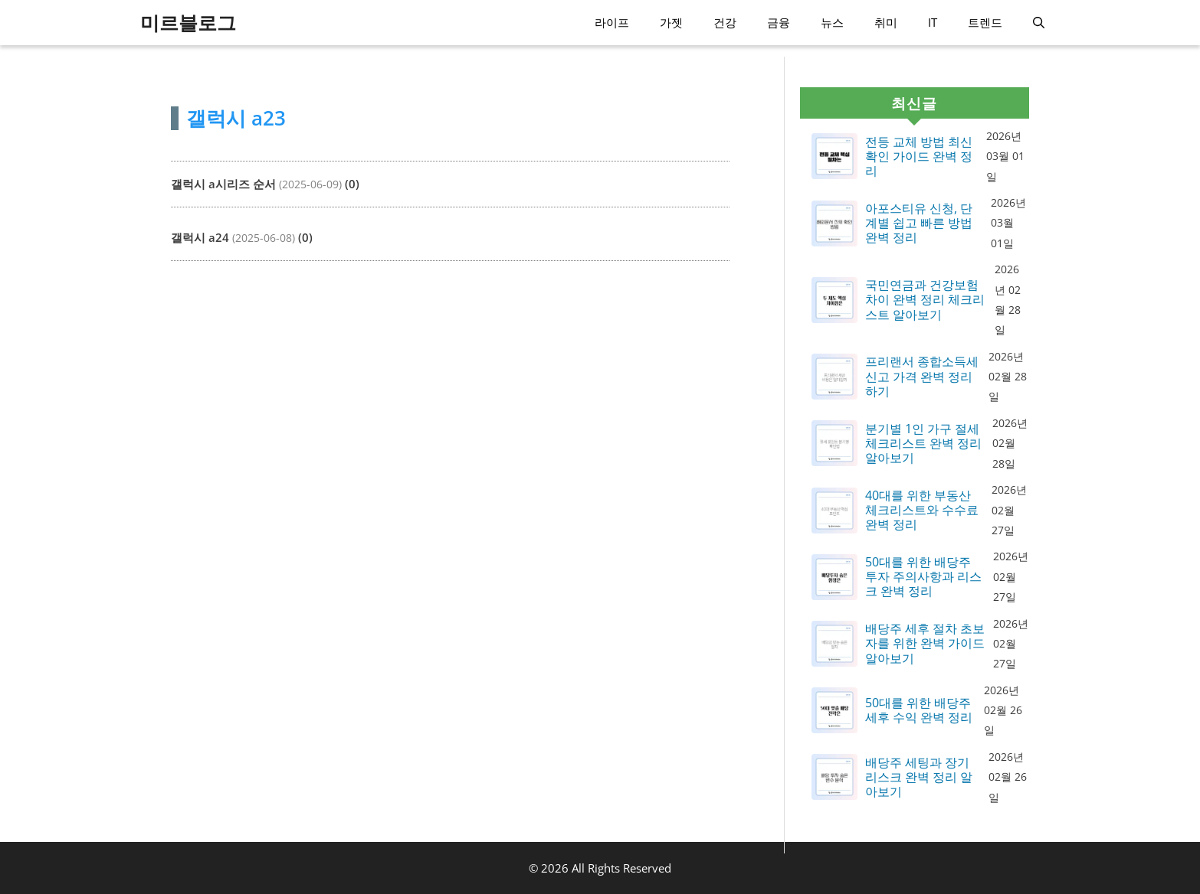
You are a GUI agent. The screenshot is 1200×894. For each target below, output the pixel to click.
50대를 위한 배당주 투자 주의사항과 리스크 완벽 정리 (923, 577)
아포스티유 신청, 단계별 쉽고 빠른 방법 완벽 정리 (918, 223)
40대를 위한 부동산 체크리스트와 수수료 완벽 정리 (922, 510)
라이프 (612, 22)
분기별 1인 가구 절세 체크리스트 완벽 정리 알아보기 (923, 444)
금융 (778, 22)
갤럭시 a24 (200, 237)
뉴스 (832, 22)
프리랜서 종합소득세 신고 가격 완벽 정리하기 (922, 376)
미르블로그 (188, 22)
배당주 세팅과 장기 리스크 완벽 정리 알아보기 (918, 777)
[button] (1039, 22)
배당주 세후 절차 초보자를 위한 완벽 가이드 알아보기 (925, 644)
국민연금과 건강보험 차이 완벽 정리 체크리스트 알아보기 (925, 300)
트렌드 (985, 22)
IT (932, 22)
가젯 (671, 22)
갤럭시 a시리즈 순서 (223, 183)
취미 (885, 22)
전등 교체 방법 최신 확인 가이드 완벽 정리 (918, 157)
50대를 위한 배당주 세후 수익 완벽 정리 (918, 710)
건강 (724, 22)
